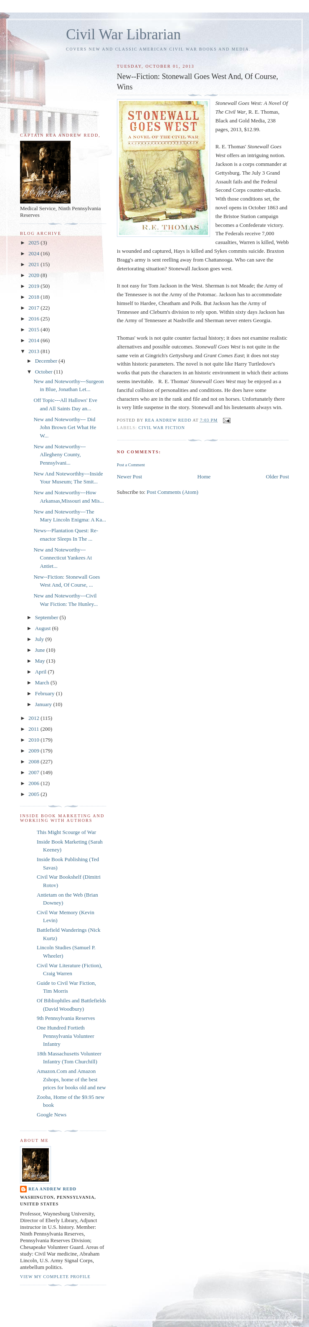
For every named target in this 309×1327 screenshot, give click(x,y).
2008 (34, 761)
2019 (34, 286)
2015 (34, 329)
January (44, 704)
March (43, 682)
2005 (34, 794)
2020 (34, 275)
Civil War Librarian (123, 34)
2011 (34, 729)
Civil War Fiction (162, 427)
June (40, 650)
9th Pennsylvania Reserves (66, 1018)
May (40, 661)
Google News (51, 1114)
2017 (34, 308)
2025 (34, 242)
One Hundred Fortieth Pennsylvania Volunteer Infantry (65, 1035)
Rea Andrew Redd (52, 1189)
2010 (34, 740)
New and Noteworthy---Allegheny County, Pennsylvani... (59, 454)
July (40, 639)
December (47, 361)
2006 (34, 783)
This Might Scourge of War (66, 832)
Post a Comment (131, 465)
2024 (34, 253)
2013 (34, 351)
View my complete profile (55, 1276)
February (45, 693)
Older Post (277, 476)
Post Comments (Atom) (172, 492)
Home (204, 476)
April (41, 672)
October (44, 372)
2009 (34, 750)
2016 (34, 318)
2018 (34, 297)
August (43, 628)
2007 (34, 772)
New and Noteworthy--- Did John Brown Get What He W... (64, 427)
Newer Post (129, 476)
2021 (34, 264)
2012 (34, 718)
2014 (34, 340)
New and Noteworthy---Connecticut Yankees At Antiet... (62, 558)
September (47, 617)
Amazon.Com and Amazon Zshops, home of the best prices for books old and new (71, 1079)
